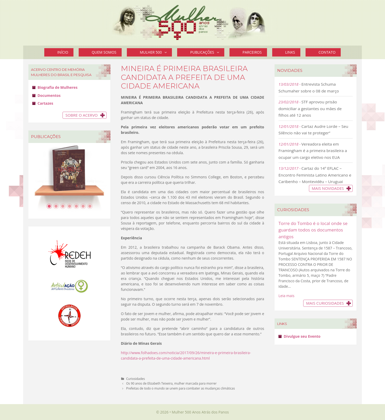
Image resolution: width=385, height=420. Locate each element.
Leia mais (286, 295)
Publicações (207, 52)
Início (62, 52)
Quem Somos (104, 52)
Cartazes (45, 103)
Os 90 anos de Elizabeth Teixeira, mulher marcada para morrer (171, 383)
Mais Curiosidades (325, 303)
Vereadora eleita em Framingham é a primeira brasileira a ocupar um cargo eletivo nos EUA (312, 150)
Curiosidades (135, 379)
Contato (327, 52)
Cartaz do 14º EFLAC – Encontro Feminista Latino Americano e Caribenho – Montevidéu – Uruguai (314, 175)
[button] (167, 52)
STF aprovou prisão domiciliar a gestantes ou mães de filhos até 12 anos (310, 108)
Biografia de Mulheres (57, 87)
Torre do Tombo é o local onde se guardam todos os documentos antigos (312, 230)
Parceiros (252, 52)
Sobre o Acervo (81, 115)
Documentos (49, 95)
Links (290, 52)
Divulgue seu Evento (302, 336)
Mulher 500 (156, 52)
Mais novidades (328, 188)
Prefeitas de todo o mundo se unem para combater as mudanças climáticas (180, 388)
